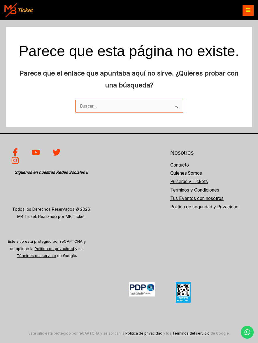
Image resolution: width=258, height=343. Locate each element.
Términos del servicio (36, 255)
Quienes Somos (186, 173)
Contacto (179, 165)
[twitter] (57, 152)
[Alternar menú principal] (248, 10)
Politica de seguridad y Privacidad (204, 207)
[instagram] (16, 160)
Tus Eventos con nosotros (197, 198)
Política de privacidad (54, 248)
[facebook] (16, 152)
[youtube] (36, 152)
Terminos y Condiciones (194, 190)
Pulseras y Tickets (189, 181)
